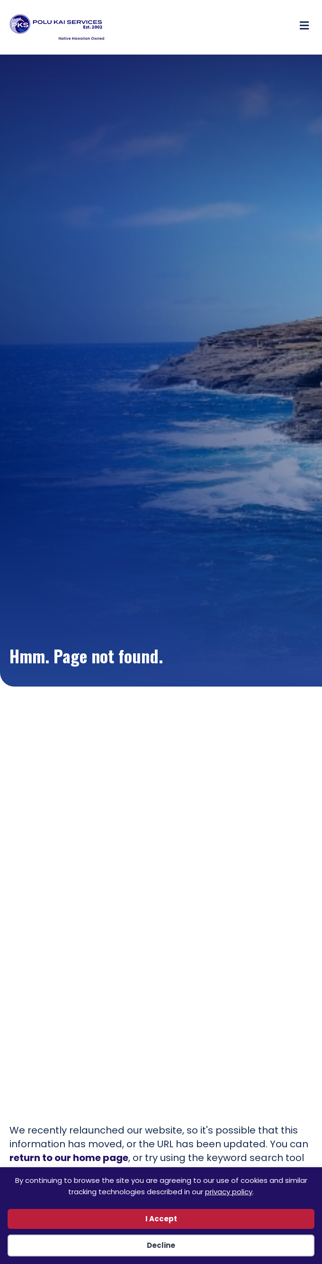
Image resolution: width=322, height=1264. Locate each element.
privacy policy (228, 1192)
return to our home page (68, 1157)
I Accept (161, 1219)
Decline (161, 1245)
